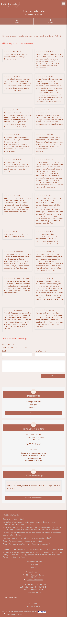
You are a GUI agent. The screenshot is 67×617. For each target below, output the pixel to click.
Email (4, 351)
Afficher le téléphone (35, 580)
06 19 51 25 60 (33, 444)
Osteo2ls (19, 614)
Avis (3, 359)
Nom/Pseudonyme (41, 351)
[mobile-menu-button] (63, 3)
